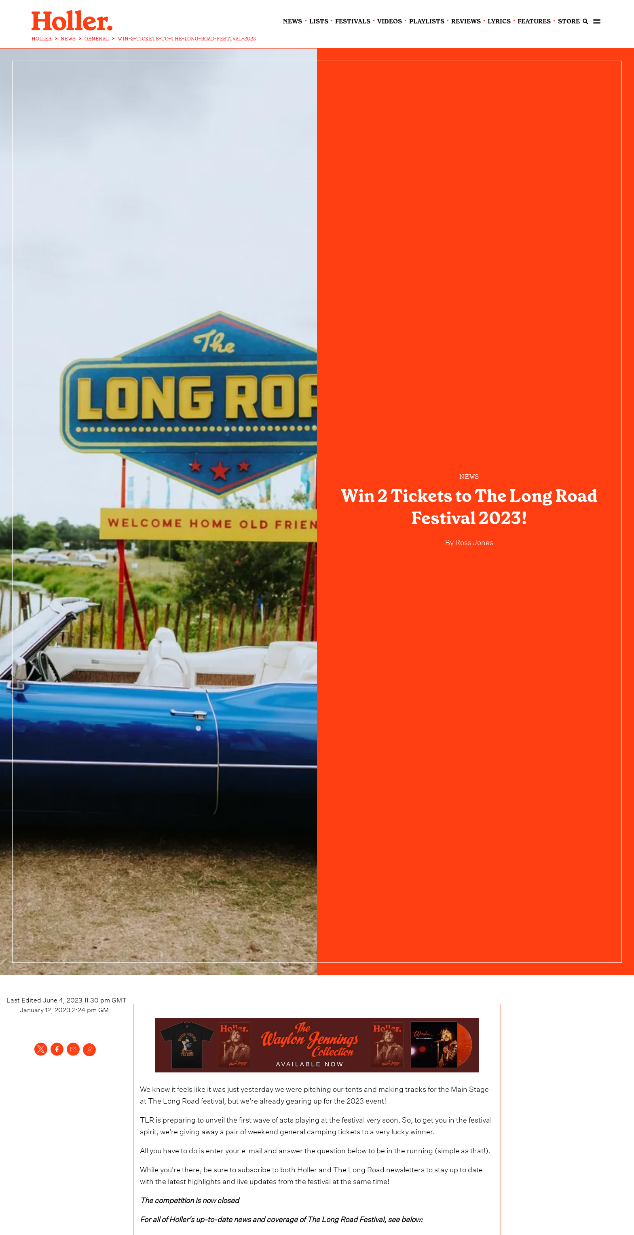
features (534, 21)
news (292, 21)
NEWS (68, 38)
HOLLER (42, 38)
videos (389, 21)
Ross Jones (473, 541)
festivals (352, 21)
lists (318, 21)
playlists (426, 21)
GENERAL (97, 38)
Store (569, 21)
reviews (466, 21)
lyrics (499, 21)
